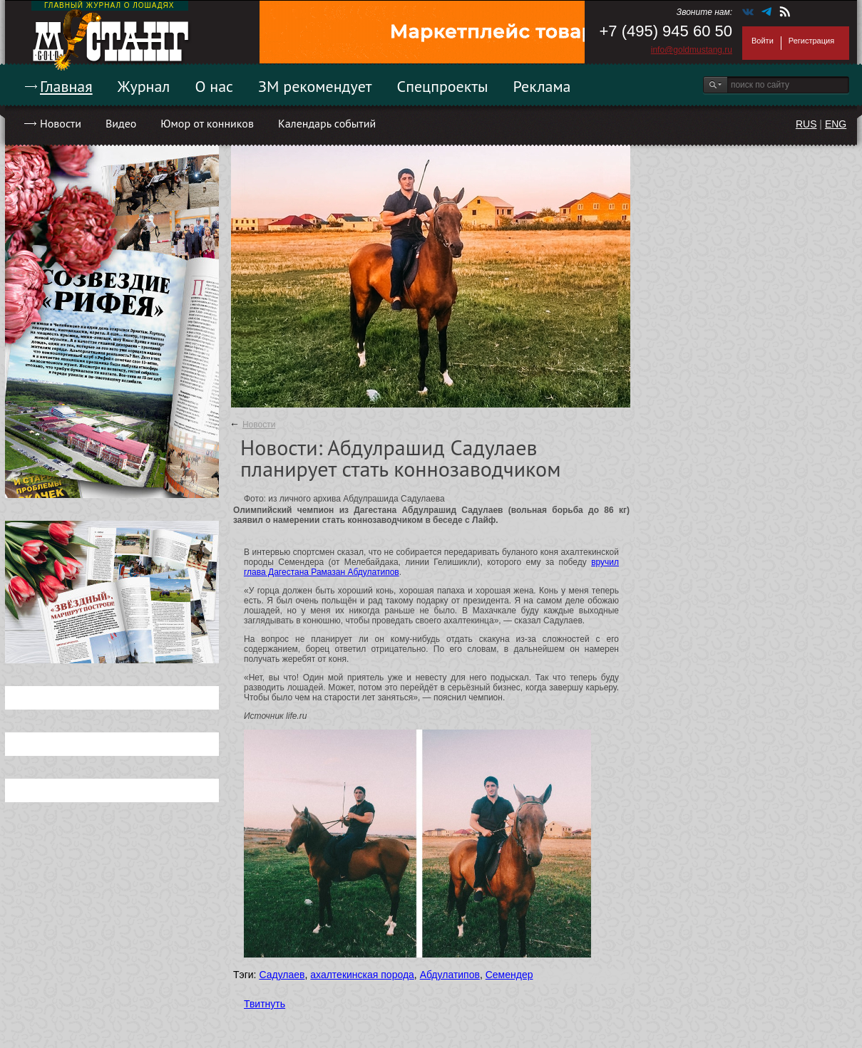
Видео (121, 123)
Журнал (144, 86)
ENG (835, 124)
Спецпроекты (442, 86)
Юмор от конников (207, 123)
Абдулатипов (450, 974)
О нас (214, 86)
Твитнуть (264, 1004)
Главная (66, 86)
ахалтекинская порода (362, 974)
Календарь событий (327, 123)
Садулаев (281, 974)
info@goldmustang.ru (691, 50)
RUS (806, 124)
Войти (762, 40)
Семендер (509, 974)
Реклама (542, 86)
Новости (60, 123)
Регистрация (811, 40)
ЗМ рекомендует (315, 86)
